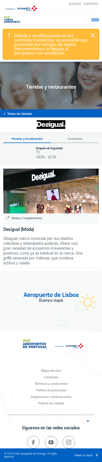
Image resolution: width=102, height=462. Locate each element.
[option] (51, 191)
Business (75, 4)
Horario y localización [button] (27, 138)
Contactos (51, 376)
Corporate (91, 4)
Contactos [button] (74, 138)
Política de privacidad (51, 389)
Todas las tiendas (19, 113)
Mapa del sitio (51, 370)
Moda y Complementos (27, 217)
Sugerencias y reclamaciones (51, 396)
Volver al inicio (83, 455)
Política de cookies (51, 403)
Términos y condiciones (51, 383)
